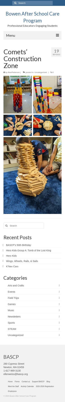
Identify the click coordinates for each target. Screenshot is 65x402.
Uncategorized (40, 72)
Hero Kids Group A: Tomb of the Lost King (28, 250)
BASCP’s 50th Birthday (18, 245)
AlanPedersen (14, 72)
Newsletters (14, 316)
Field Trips (13, 298)
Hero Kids (11, 255)
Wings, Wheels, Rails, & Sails (22, 261)
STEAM (12, 329)
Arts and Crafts (16, 285)
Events (11, 291)
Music (11, 310)
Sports (11, 322)
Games (12, 304)
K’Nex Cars (12, 266)
